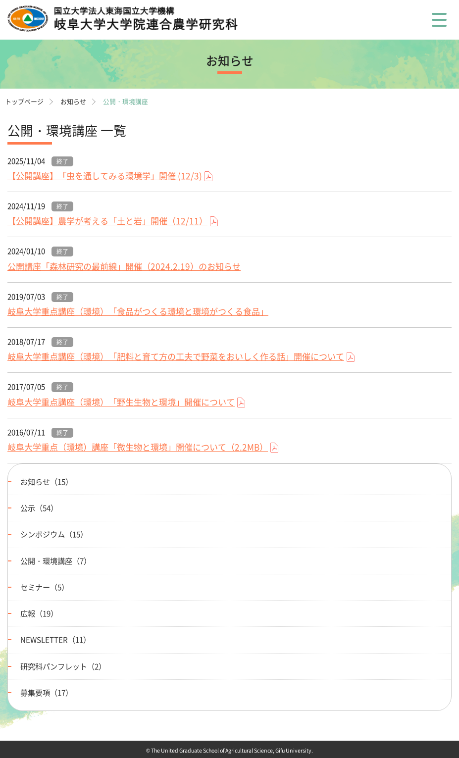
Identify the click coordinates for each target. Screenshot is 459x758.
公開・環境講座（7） (55, 560)
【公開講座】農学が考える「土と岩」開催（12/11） (107, 220)
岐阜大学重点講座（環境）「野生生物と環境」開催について (121, 402)
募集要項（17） (46, 692)
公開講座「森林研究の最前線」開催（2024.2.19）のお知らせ (124, 266)
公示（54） (39, 507)
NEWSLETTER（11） (55, 639)
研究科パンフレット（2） (63, 666)
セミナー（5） (44, 587)
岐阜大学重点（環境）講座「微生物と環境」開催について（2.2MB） (137, 447)
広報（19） (39, 613)
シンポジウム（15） (54, 534)
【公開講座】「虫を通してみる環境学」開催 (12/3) (104, 175)
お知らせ (73, 101)
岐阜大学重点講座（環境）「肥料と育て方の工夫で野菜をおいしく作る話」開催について (175, 356)
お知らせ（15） (46, 481)
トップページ (24, 101)
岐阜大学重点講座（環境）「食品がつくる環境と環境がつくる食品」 (137, 311)
